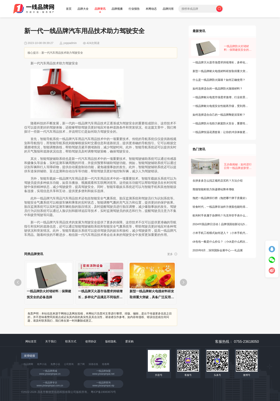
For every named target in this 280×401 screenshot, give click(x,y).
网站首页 (30, 341)
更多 (172, 254)
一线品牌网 (27, 364)
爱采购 (129, 341)
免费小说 (55, 364)
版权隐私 (110, 341)
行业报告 (134, 9)
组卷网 (105, 364)
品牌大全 (83, 9)
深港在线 (93, 364)
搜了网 (81, 364)
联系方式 (70, 341)
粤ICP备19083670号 (103, 391)
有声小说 (42, 364)
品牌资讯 (100, 9)
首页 (69, 9)
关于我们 (50, 341)
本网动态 (151, 9)
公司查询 (69, 364)
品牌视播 (117, 9)
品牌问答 (168, 9)
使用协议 (90, 341)
